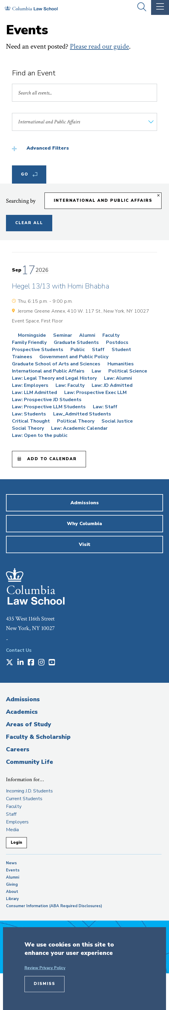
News (11, 863)
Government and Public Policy (73, 356)
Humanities (120, 364)
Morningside (32, 335)
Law (96, 371)
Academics (22, 712)
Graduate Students (76, 342)
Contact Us (19, 650)
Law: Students (29, 414)
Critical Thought (31, 421)
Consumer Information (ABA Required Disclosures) (54, 906)
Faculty (110, 335)
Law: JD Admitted (112, 385)
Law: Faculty (70, 385)
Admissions (23, 699)
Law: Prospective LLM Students (49, 407)
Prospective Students (37, 349)
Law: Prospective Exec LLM (95, 392)
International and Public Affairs (48, 371)
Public (77, 349)
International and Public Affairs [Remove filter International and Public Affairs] (103, 200)
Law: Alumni (118, 378)
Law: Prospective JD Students (47, 399)
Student (121, 349)
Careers (17, 749)
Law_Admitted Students (82, 414)
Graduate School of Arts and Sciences (56, 364)
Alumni (87, 335)
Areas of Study (28, 724)
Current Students (24, 798)
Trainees (22, 356)
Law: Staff (105, 407)
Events (12, 870)
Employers (17, 822)
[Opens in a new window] (9, 663)
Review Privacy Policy (44, 968)
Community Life (29, 762)
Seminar (62, 335)
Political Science (127, 371)
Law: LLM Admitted (34, 392)
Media (12, 829)
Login (16, 842)
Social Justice (117, 421)
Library (12, 899)
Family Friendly (29, 342)
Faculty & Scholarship (38, 737)
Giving (12, 884)
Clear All (29, 223)
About (12, 891)
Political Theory (75, 421)
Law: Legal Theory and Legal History (54, 378)
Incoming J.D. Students (29, 791)
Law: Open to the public (39, 435)
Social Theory (28, 428)
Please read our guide (99, 46)
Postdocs (117, 342)
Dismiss (44, 983)
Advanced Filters (48, 148)
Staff (98, 349)
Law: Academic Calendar (79, 428)
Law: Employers (30, 385)
